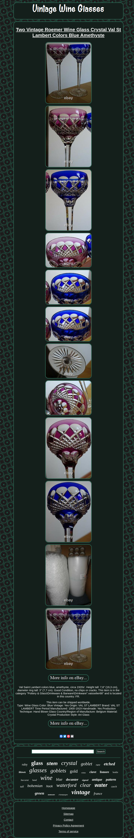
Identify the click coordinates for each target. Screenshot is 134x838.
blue (59, 779)
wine (46, 777)
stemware (51, 795)
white (83, 773)
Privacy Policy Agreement (68, 825)
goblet (86, 763)
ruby (25, 764)
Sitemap (68, 813)
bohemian (35, 786)
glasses (38, 770)
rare (98, 764)
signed (85, 780)
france (98, 793)
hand (34, 780)
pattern (111, 779)
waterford (66, 785)
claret (92, 772)
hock (49, 786)
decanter (72, 779)
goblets (58, 771)
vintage (80, 792)
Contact (68, 819)
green (39, 793)
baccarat (25, 780)
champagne (63, 794)
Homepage (68, 808)
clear (85, 785)
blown (22, 772)
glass (37, 763)
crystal (69, 763)
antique (97, 779)
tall (22, 786)
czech (114, 786)
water (101, 785)
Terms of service (68, 831)
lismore (104, 772)
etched (109, 764)
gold (74, 771)
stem (52, 763)
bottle (115, 772)
